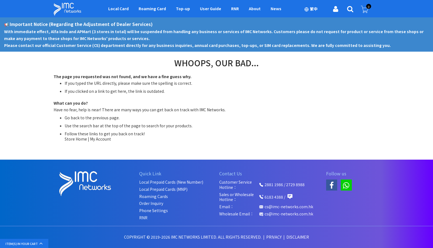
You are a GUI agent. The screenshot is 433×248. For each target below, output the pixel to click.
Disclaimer (297, 237)
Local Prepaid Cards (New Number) (171, 182)
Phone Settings (153, 210)
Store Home (76, 139)
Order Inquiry (151, 203)
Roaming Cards (153, 196)
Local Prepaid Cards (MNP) (163, 189)
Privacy (274, 237)
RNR (143, 217)
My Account (100, 139)
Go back (72, 117)
